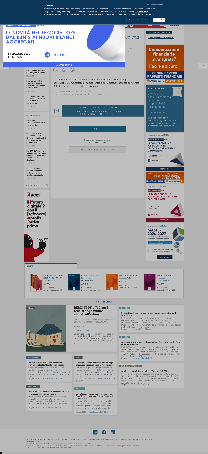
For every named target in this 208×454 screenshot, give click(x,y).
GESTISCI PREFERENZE (138, 19)
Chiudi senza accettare (155, 5)
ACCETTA (159, 19)
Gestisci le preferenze (143, 14)
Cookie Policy (141, 11)
